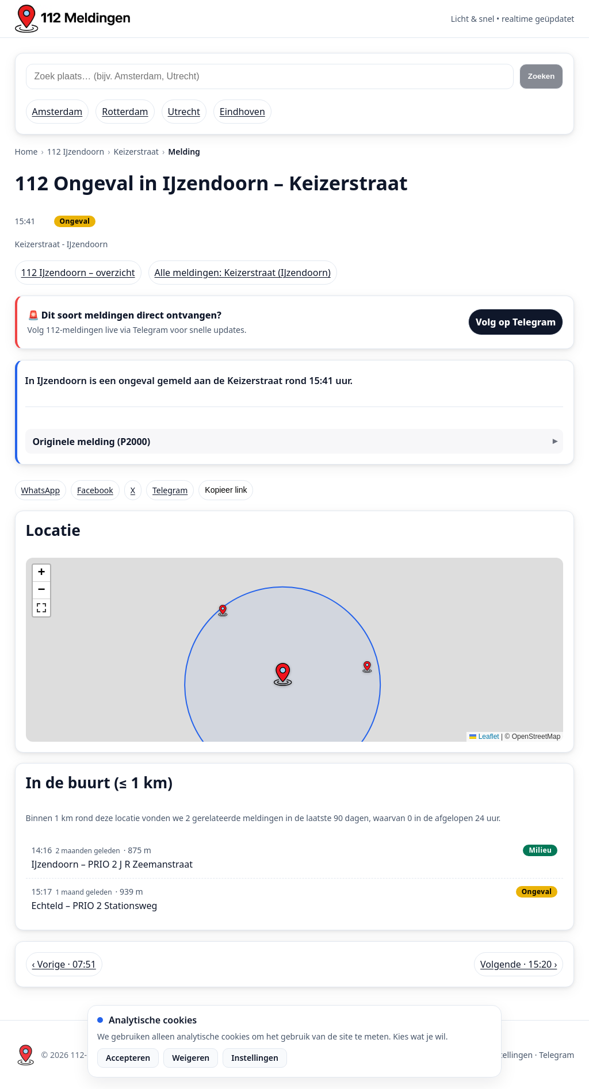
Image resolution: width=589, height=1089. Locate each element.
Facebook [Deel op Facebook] (95, 490)
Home (26, 151)
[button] (282, 674)
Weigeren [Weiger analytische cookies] (190, 1057)
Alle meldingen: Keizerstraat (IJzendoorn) (243, 272)
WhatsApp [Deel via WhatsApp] (40, 490)
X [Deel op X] (133, 490)
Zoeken (541, 76)
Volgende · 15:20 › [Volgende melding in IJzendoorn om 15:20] (518, 964)
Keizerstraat (135, 151)
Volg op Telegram (516, 322)
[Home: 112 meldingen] (72, 19)
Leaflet (484, 737)
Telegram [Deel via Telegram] (170, 490)
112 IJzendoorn (75, 151)
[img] (295, 650)
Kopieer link (226, 489)
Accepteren (128, 1057)
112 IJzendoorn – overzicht (78, 272)
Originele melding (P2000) (91, 441)
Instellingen (254, 1057)
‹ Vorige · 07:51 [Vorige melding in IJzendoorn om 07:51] (64, 964)
